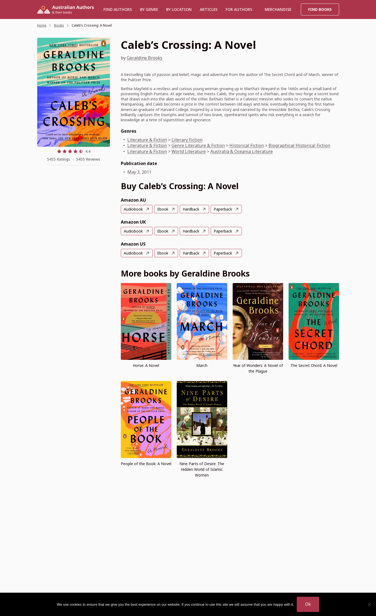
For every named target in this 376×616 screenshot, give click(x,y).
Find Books (320, 9)
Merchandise (278, 9)
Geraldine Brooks (144, 58)
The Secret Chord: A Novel (313, 365)
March (201, 365)
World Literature (189, 151)
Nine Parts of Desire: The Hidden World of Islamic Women (201, 469)
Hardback (191, 209)
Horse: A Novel (146, 365)
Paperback (223, 209)
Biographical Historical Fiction (299, 145)
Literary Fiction (187, 140)
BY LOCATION (179, 9)
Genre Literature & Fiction (198, 145)
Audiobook (133, 209)
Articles (208, 9)
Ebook (162, 209)
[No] (369, 604)
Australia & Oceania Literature (241, 151)
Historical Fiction (246, 145)
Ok (308, 604)
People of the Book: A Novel (146, 463)
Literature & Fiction (147, 140)
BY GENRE (149, 9)
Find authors (117, 9)
